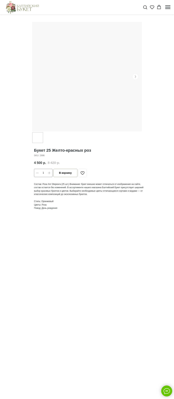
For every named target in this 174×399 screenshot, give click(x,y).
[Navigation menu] (167, 7)
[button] (145, 7)
